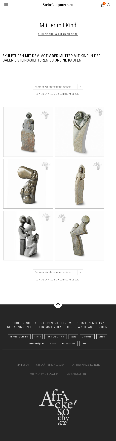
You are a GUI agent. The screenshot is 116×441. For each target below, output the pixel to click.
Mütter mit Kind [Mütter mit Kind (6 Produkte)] (69, 343)
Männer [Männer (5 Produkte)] (53, 343)
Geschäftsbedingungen (50, 364)
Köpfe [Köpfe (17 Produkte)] (73, 336)
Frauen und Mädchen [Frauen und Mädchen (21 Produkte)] (56, 336)
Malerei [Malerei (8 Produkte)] (102, 336)
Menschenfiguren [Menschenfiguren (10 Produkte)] (36, 343)
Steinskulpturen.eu (58, 5)
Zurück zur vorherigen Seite (58, 34)
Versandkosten (76, 373)
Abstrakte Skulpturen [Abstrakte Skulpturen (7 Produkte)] (19, 336)
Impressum (22, 364)
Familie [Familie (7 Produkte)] (37, 336)
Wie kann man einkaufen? (45, 373)
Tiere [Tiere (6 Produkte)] (84, 343)
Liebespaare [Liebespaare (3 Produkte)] (87, 336)
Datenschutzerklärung (86, 364)
